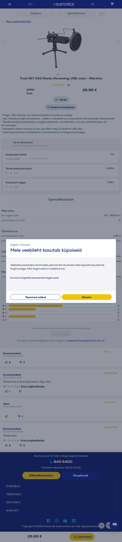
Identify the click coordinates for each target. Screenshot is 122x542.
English (14, 244)
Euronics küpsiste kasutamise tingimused (34, 277)
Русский (25, 244)
